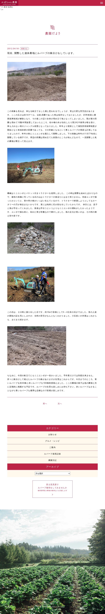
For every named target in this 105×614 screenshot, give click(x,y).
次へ (60, 403)
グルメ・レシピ (52, 441)
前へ (45, 403)
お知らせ (52, 434)
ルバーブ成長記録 (52, 454)
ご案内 (52, 447)
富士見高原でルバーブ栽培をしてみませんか (52, 487)
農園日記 (52, 460)
